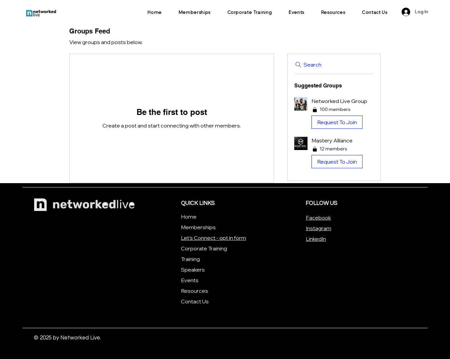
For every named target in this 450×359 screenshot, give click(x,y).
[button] (334, 114)
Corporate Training (204, 248)
